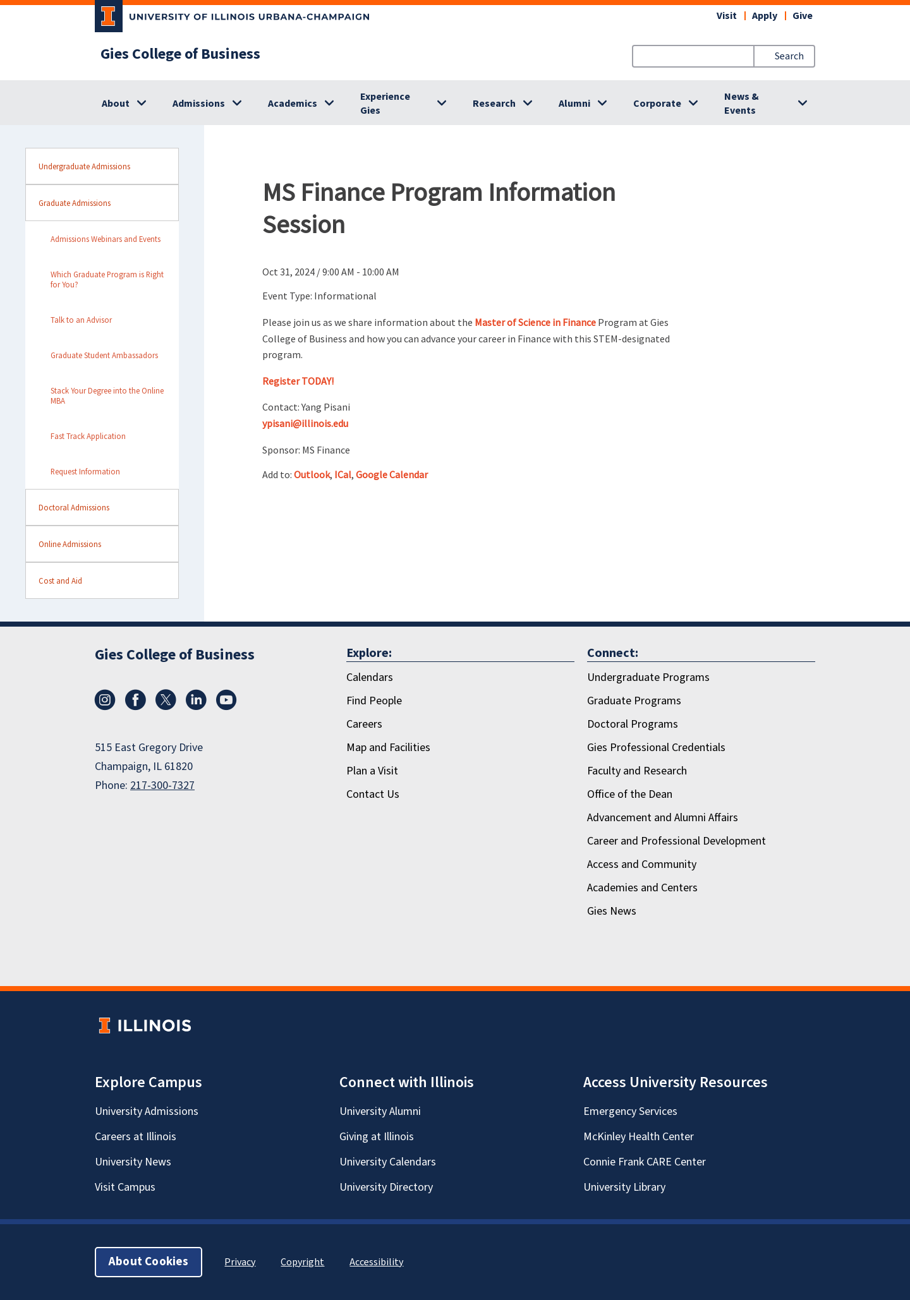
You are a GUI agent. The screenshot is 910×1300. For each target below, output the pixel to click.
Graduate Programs (634, 701)
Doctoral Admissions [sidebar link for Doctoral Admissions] (74, 507)
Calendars (369, 677)
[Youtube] (226, 707)
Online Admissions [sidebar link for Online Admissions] (70, 544)
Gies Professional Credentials (656, 747)
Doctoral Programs (632, 724)
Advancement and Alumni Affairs (662, 818)
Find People (374, 701)
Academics (292, 104)
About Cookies (148, 1261)
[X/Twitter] (165, 707)
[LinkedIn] (196, 707)
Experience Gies (385, 103)
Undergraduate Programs (648, 677)
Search (789, 56)
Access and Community (641, 864)
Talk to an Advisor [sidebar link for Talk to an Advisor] (81, 320)
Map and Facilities (388, 747)
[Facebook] (135, 707)
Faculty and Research (637, 771)
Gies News (611, 911)
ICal (342, 474)
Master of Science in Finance (535, 322)
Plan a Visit (372, 771)
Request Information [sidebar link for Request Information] (85, 471)
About (116, 104)
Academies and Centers (642, 888)
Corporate (657, 104)
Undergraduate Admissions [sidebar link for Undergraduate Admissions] (84, 166)
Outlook (312, 474)
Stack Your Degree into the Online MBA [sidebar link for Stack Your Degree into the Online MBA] (107, 395)
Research (494, 104)
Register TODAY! (298, 381)
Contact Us (372, 794)
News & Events (741, 103)
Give (802, 16)
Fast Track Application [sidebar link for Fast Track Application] (88, 436)
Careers (364, 724)
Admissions (199, 104)
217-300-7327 (162, 785)
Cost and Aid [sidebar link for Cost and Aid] (60, 580)
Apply (764, 16)
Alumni (574, 104)
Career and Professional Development (676, 841)
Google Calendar (392, 474)
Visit (727, 16)
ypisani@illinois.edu (305, 423)
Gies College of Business (180, 54)
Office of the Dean (629, 794)
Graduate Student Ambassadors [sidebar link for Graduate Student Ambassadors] (104, 355)
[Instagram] (105, 707)
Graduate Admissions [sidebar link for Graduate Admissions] (75, 203)
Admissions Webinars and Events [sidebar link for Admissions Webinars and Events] (106, 239)
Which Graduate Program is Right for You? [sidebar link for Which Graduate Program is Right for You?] (107, 279)
